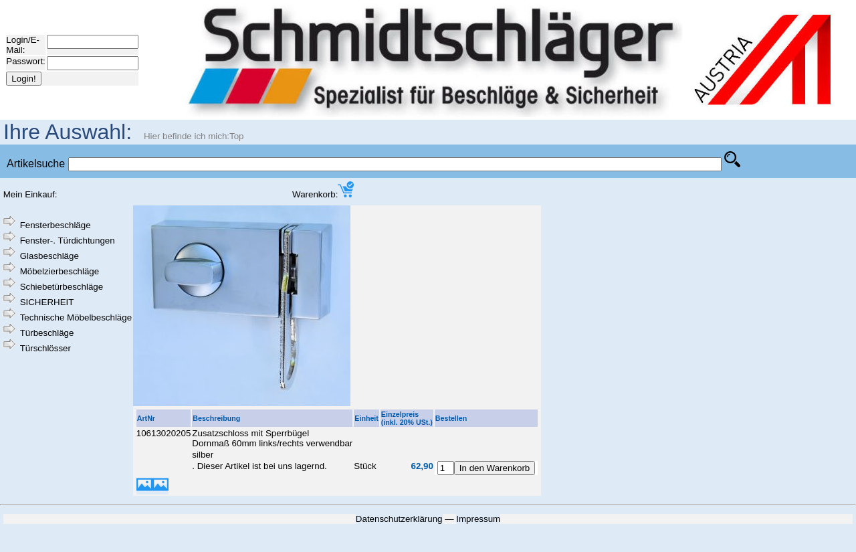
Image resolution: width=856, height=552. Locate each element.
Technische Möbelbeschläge (76, 317)
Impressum (478, 519)
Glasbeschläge (49, 256)
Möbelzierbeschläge (60, 271)
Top (236, 136)
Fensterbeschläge (55, 225)
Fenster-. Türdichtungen (67, 241)
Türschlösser (45, 348)
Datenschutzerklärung (399, 519)
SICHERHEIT (47, 302)
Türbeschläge (47, 333)
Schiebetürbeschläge (61, 287)
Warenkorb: (323, 194)
